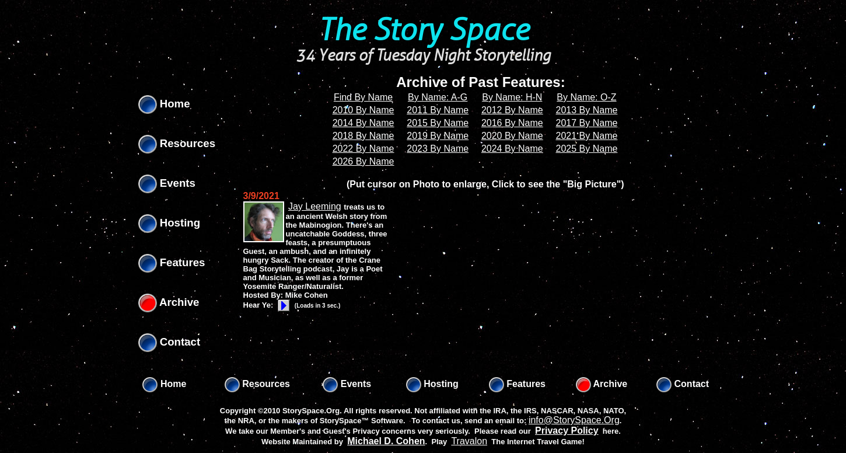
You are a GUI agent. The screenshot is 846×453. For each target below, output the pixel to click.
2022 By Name (363, 149)
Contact (169, 342)
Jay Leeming (314, 206)
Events (166, 183)
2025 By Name (587, 149)
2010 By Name (363, 110)
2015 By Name (438, 123)
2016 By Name (512, 123)
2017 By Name (587, 123)
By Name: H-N (512, 97)
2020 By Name (512, 136)
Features (171, 262)
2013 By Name (587, 110)
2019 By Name (438, 136)
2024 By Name (512, 149)
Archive (169, 302)
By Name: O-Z (586, 97)
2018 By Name (363, 136)
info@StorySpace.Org (574, 420)
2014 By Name (363, 123)
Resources (177, 143)
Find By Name (363, 97)
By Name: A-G (437, 97)
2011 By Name (438, 110)
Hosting (169, 223)
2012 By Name (512, 110)
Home (164, 103)
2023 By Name (438, 149)
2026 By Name (363, 161)
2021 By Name (587, 136)
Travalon (469, 441)
